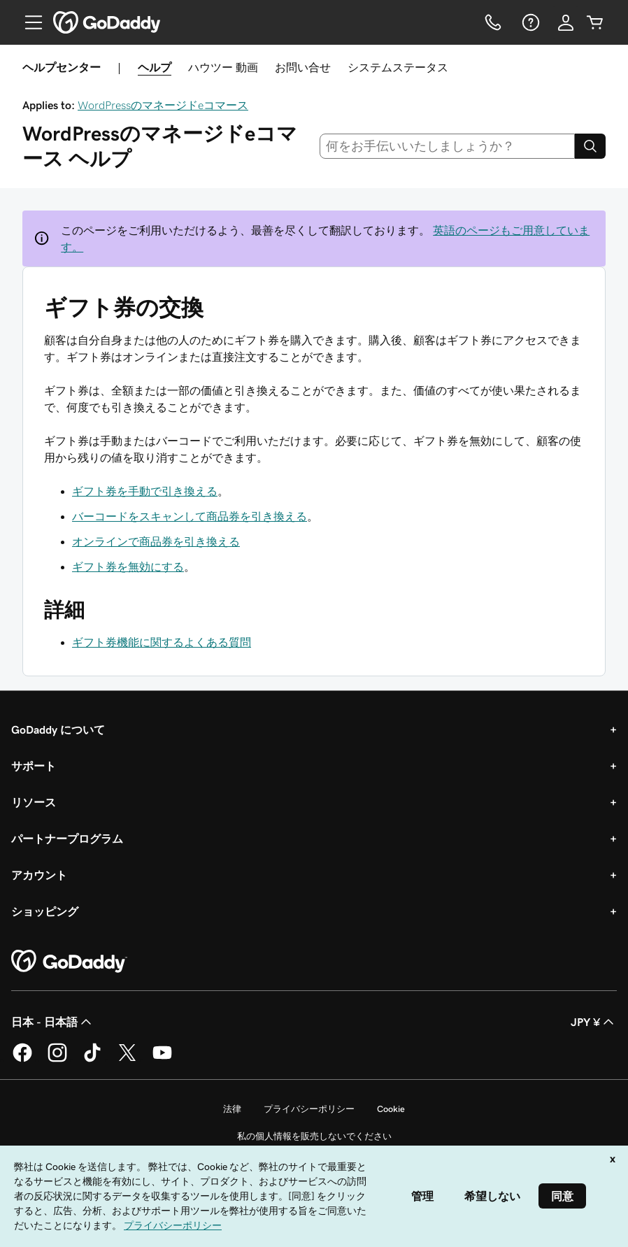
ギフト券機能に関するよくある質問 (161, 642)
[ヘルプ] (529, 22)
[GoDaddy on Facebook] (22, 1059)
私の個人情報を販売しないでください (314, 1136)
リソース (33, 802)
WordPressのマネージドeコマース (163, 105)
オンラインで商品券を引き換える (156, 541)
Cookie (391, 1108)
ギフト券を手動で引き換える (144, 491)
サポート (33, 765)
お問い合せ (303, 67)
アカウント (39, 875)
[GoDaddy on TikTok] (92, 1059)
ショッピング (44, 911)
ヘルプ (154, 67)
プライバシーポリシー (309, 1108)
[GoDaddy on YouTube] (162, 1059)
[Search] (590, 146)
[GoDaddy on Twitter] (127, 1059)
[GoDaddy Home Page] (69, 962)
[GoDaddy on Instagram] (57, 1059)
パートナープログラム (67, 838)
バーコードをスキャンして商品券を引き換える (189, 516)
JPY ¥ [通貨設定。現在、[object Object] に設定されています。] (594, 1021)
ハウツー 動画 (223, 67)
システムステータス (398, 67)
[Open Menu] (28, 22)
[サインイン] (566, 22)
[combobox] (447, 146)
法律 (232, 1108)
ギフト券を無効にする (128, 566)
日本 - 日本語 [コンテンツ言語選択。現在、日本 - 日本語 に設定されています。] (52, 1021)
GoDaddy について (58, 729)
